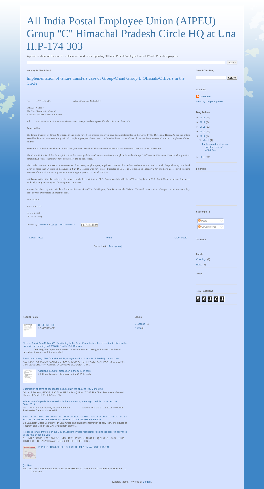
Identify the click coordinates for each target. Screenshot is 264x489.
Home (109, 237)
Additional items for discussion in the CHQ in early (64, 371)
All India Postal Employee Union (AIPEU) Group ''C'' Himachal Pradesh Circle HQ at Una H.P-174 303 (131, 33)
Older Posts (181, 237)
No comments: (68, 224)
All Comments (207, 226)
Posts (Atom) (115, 246)
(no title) (27, 465)
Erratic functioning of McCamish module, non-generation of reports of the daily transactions (71, 358)
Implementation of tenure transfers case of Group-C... (215, 147)
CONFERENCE (46, 325)
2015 (203, 131)
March (206, 140)
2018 (203, 117)
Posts (202, 220)
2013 (203, 157)
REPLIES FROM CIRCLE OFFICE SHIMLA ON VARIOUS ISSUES (73, 447)
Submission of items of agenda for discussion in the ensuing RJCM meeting (63, 388)
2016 (203, 126)
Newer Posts (36, 237)
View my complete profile (209, 101)
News (199, 264)
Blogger (147, 481)
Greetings (201, 259)
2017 (203, 122)
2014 (203, 136)
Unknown (205, 96)
